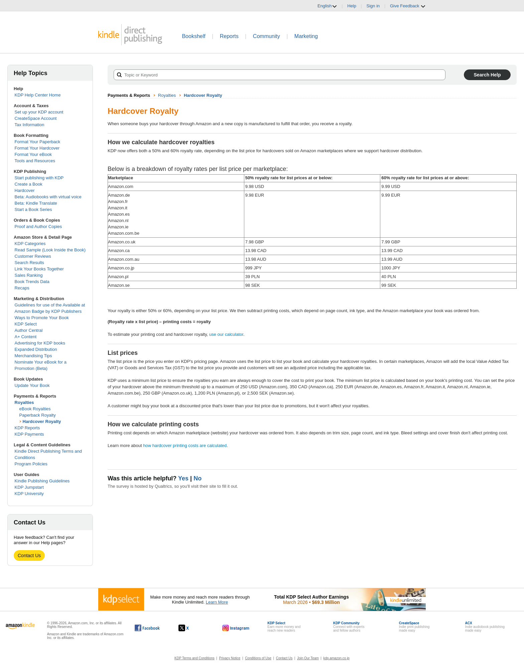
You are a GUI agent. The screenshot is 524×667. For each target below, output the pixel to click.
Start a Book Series (33, 209)
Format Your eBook (33, 154)
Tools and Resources (35, 160)
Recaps (22, 287)
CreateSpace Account (36, 118)
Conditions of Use (258, 658)
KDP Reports (27, 427)
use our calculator (226, 334)
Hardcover (25, 190)
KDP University (29, 493)
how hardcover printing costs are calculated (185, 445)
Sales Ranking (29, 275)
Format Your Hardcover (37, 148)
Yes (183, 478)
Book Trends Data (32, 281)
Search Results (29, 262)
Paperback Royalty (37, 415)
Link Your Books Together (39, 268)
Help (351, 5)
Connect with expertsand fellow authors (348, 626)
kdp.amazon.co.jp (336, 658)
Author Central (29, 330)
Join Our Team (308, 658)
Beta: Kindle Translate (36, 203)
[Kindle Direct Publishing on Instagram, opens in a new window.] (236, 628)
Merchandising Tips (33, 355)
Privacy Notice (230, 658)
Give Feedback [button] (408, 6)
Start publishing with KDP (39, 177)
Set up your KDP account (39, 112)
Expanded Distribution (36, 349)
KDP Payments (29, 434)
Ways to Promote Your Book (42, 317)
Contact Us (29, 555)
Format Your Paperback (37, 141)
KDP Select (26, 323)
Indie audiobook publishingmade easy (485, 626)
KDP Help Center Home (38, 94)
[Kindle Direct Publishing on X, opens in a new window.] (190, 628)
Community (266, 36)
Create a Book (28, 184)
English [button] (327, 6)
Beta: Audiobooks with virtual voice (48, 196)
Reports (229, 36)
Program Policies (31, 463)
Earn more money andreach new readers (283, 626)
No (197, 478)
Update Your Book (32, 385)
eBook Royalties (35, 408)
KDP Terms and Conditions (194, 658)
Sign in (373, 5)
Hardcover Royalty (42, 421)
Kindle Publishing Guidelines (42, 480)
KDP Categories (30, 243)
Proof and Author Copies (38, 226)
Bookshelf (193, 36)
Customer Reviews (33, 256)
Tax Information (29, 124)
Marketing (306, 36)
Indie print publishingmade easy (414, 626)
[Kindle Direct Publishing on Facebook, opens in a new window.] (147, 628)
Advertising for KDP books (40, 343)
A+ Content (25, 336)
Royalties (24, 402)
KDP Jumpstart (29, 487)
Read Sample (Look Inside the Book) (50, 249)
